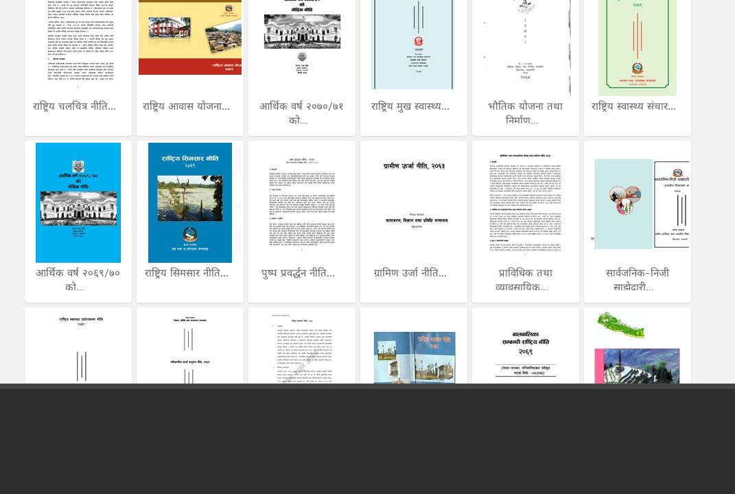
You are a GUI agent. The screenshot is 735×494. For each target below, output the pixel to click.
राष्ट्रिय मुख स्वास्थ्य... (412, 106)
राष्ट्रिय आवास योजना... (188, 106)
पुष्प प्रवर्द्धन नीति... (299, 273)
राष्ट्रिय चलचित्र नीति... (76, 106)
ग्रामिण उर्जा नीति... (412, 273)
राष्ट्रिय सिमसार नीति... (188, 273)
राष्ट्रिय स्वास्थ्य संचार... (635, 106)
